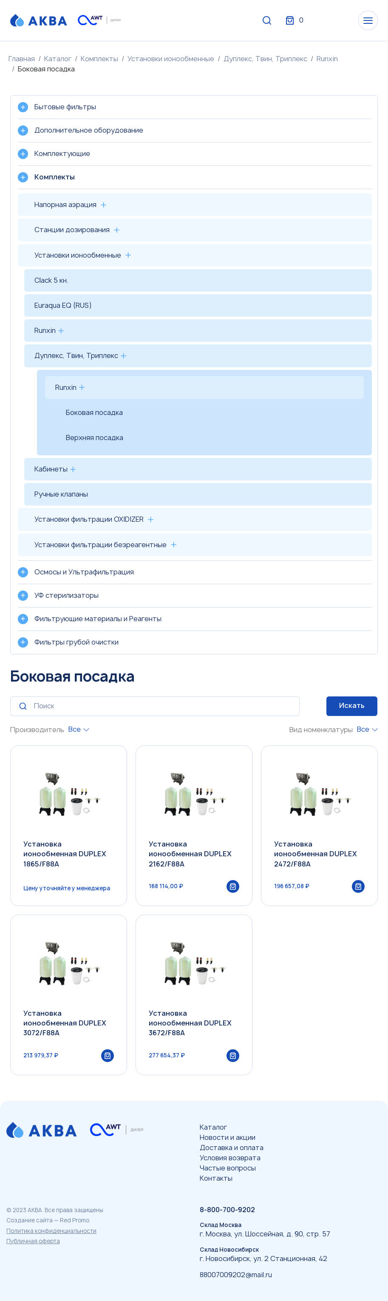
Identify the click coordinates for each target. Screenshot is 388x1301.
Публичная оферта (33, 1241)
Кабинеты (51, 469)
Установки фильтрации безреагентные (100, 544)
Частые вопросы (228, 1168)
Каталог (57, 58)
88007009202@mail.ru (236, 1274)
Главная (21, 58)
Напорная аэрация (65, 204)
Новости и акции (227, 1137)
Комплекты (99, 58)
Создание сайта (29, 1220)
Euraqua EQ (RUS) (63, 305)
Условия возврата (230, 1157)
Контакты (216, 1178)
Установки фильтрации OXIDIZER (89, 519)
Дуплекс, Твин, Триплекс (265, 58)
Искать (352, 705)
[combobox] (78, 729)
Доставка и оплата (231, 1147)
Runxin (327, 58)
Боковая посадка (94, 412)
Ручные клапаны (61, 494)
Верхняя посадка (94, 437)
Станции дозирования (72, 229)
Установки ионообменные (170, 58)
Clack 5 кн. (51, 280)
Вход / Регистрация (314, 20)
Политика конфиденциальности (51, 1231)
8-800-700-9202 (227, 1209)
